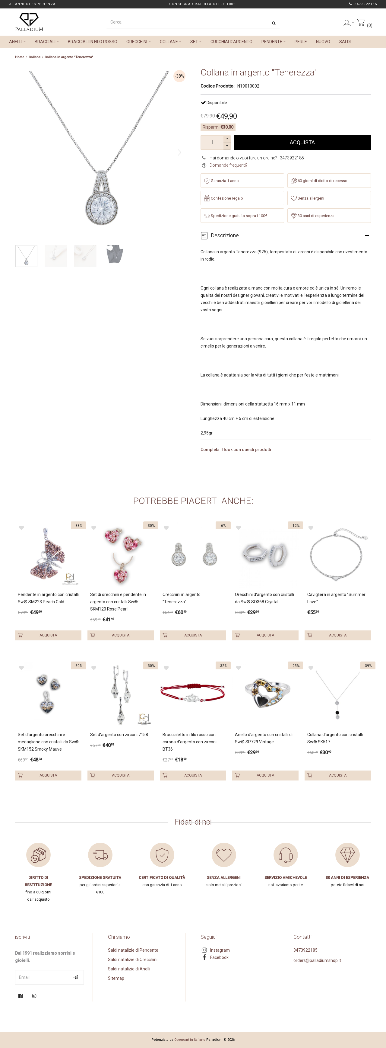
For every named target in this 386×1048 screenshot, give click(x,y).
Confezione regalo (223, 198)
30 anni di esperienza (312, 216)
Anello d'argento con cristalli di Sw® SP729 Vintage (264, 738)
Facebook (219, 957)
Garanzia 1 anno (221, 181)
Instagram (220, 950)
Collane (34, 57)
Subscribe (76, 977)
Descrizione (225, 235)
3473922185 (365, 4)
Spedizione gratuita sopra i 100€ (235, 216)
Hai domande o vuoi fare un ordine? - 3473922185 (257, 157)
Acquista (302, 142)
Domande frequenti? (229, 165)
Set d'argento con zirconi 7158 (119, 734)
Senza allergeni (307, 198)
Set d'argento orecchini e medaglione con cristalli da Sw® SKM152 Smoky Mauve (48, 742)
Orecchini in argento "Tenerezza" (182, 598)
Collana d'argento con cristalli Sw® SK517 (335, 738)
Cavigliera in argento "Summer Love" (336, 598)
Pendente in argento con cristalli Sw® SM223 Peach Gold (48, 598)
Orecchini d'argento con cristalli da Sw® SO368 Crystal (264, 598)
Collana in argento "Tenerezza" (69, 57)
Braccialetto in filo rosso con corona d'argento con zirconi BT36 (190, 742)
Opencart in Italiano (189, 1040)
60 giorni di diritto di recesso (319, 181)
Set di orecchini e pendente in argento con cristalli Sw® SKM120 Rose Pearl (118, 601)
